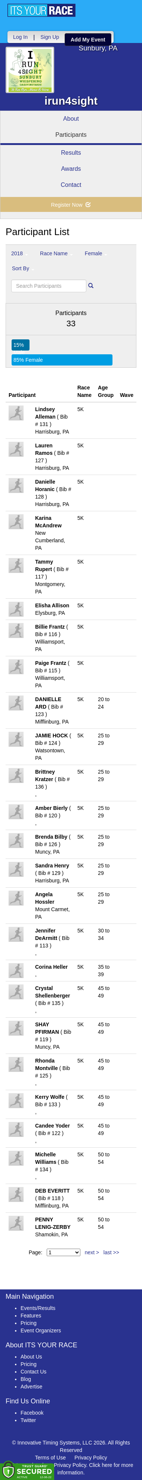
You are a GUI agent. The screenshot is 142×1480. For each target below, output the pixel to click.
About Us (31, 1357)
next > (92, 1252)
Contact (71, 185)
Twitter (28, 1420)
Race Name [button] (56, 253)
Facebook (32, 1413)
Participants (71, 135)
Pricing (29, 1323)
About (71, 118)
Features (31, 1316)
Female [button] (96, 253)
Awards (71, 169)
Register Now (71, 205)
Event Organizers (41, 1330)
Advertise (31, 1387)
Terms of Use (50, 1458)
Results (71, 152)
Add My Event (88, 40)
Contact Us (33, 1372)
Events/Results (38, 1308)
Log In (20, 37)
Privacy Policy (90, 1458)
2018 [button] (19, 253)
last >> (111, 1252)
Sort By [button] (23, 268)
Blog (26, 1379)
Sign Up (49, 37)
